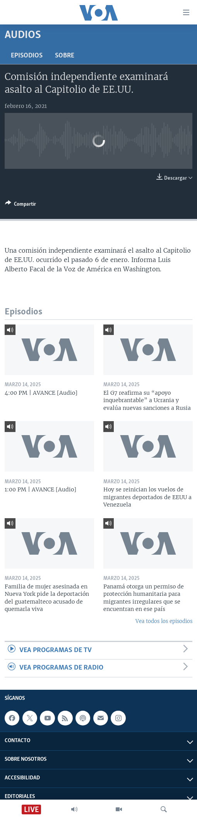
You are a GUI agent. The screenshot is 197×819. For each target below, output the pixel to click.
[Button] (20, 205)
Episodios (27, 55)
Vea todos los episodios (163, 621)
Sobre (64, 55)
